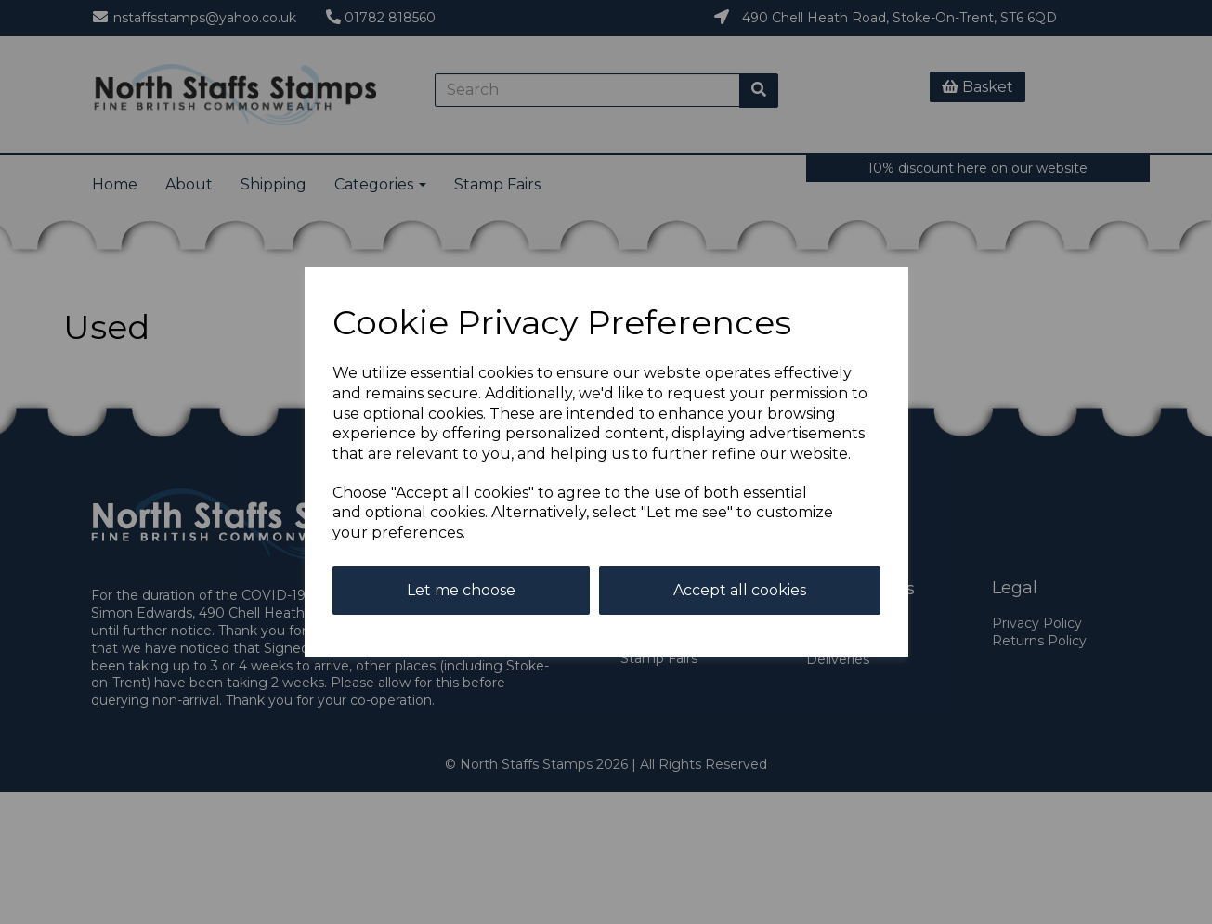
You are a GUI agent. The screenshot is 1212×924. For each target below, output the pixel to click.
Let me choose (461, 590)
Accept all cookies (739, 590)
